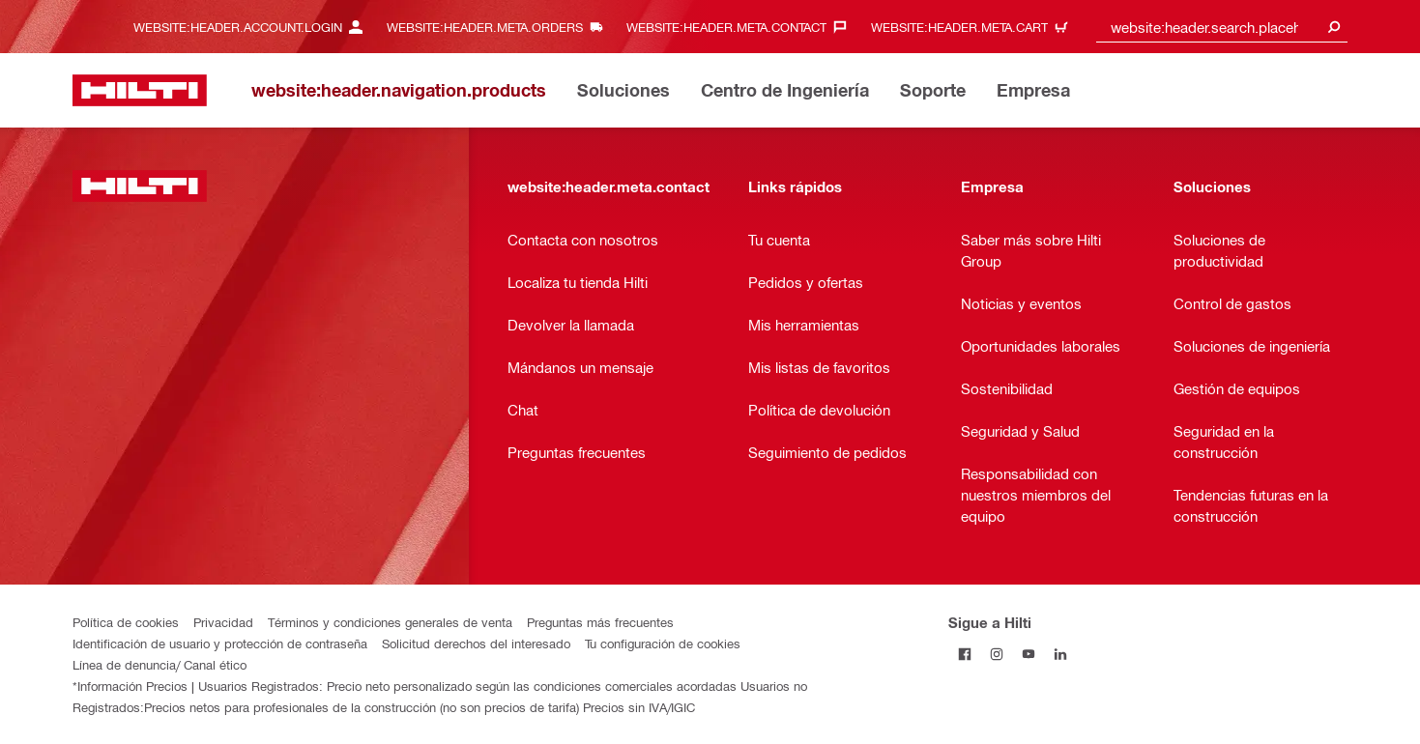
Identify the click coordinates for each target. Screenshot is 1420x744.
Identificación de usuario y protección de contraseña (219, 643)
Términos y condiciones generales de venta (390, 622)
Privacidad (223, 622)
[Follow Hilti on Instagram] (996, 654)
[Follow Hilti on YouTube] (1028, 654)
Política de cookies (125, 622)
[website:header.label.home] (139, 90)
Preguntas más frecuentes (600, 622)
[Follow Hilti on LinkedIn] (1060, 654)
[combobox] (1222, 27)
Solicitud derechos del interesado (476, 643)
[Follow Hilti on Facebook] (964, 654)
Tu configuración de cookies (662, 643)
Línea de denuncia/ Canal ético (159, 664)
